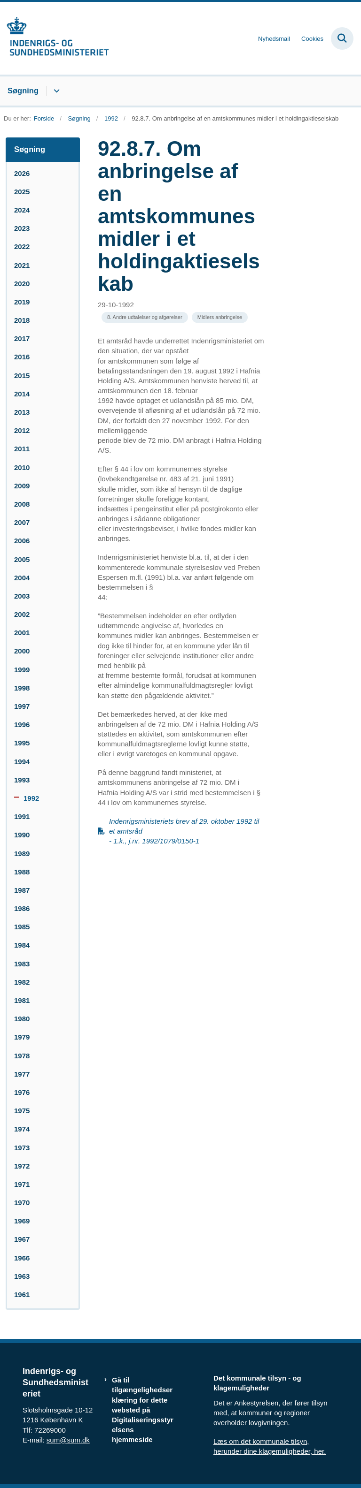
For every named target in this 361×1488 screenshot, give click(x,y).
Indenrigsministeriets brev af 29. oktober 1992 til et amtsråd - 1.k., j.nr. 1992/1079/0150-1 (184, 831)
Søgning (23, 90)
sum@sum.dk (68, 1440)
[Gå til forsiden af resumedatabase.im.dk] (54, 38)
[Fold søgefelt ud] (342, 38)
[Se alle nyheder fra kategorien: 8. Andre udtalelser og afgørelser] (145, 317)
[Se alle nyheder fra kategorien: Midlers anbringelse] (220, 317)
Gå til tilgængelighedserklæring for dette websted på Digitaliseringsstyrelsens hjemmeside (142, 1409)
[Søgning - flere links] (55, 91)
